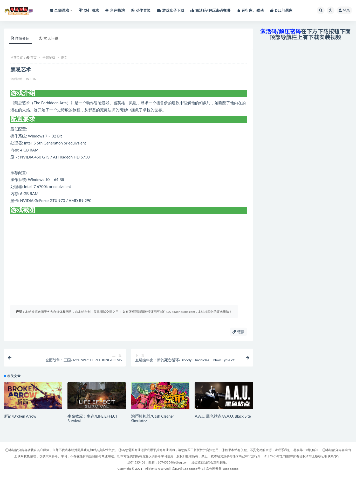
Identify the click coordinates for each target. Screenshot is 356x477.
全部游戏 (49, 57)
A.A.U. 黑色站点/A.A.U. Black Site (223, 416)
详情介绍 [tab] (20, 38)
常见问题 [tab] (48, 38)
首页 (33, 57)
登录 (344, 10)
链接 (238, 331)
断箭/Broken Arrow (20, 416)
